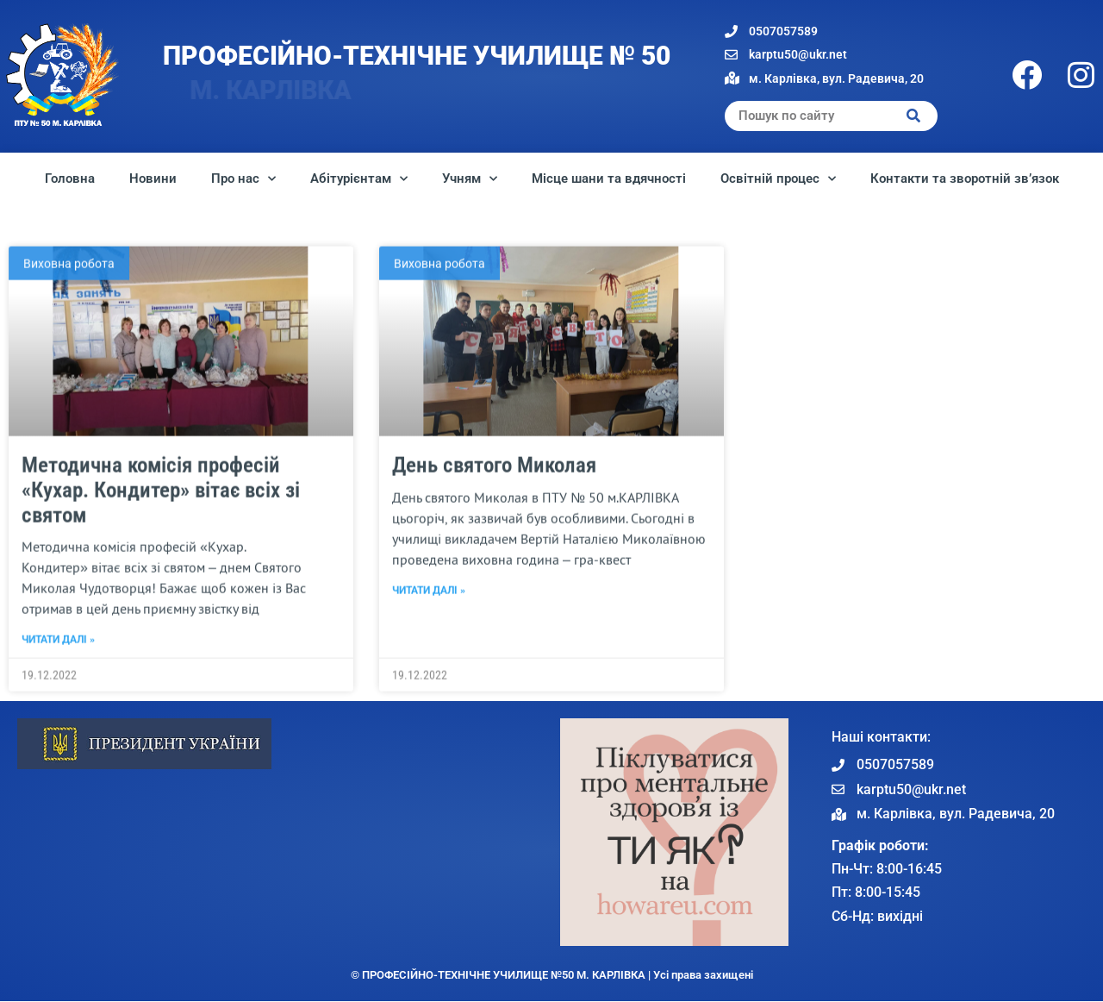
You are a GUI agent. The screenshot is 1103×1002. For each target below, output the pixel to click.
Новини (153, 178)
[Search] (914, 116)
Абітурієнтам (359, 179)
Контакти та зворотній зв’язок (964, 178)
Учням (469, 179)
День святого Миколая (494, 552)
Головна (70, 178)
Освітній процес (778, 179)
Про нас (243, 179)
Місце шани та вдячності (609, 178)
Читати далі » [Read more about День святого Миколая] (428, 678)
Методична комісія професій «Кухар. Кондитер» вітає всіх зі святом (161, 577)
